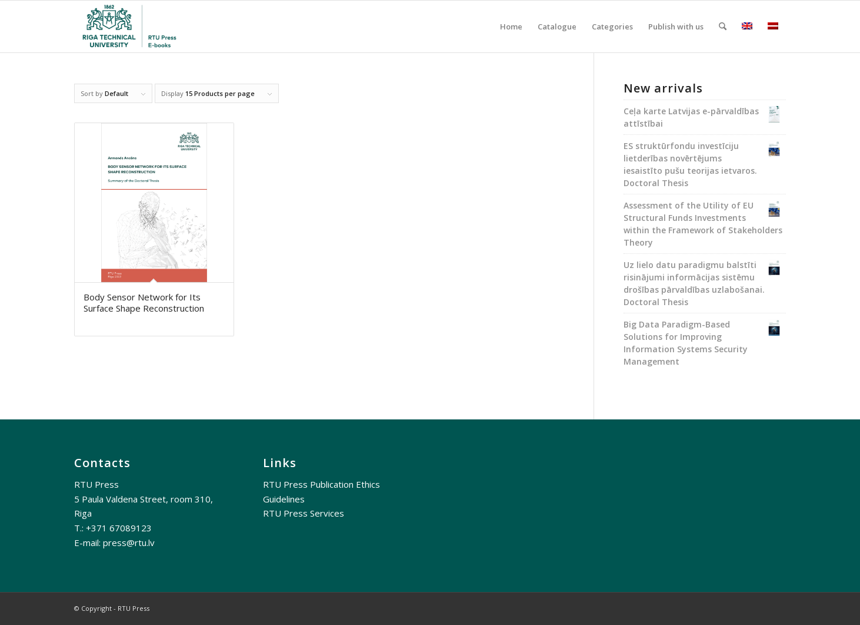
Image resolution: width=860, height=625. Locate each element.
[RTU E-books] (130, 26)
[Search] (722, 26)
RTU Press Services (303, 513)
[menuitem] (511, 26)
